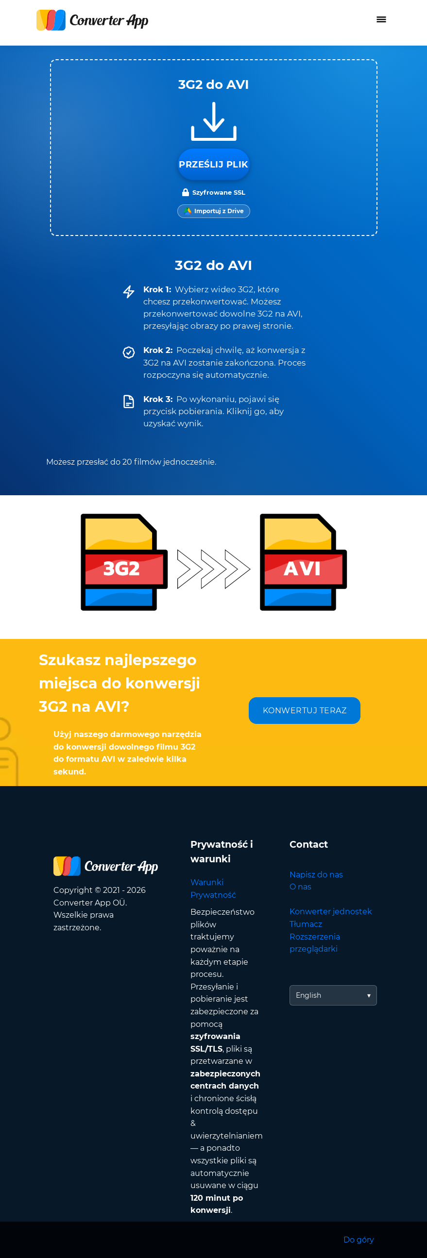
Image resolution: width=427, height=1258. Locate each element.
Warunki (206, 882)
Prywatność (213, 895)
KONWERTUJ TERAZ (305, 710)
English (308, 995)
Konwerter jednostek (331, 911)
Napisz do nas (316, 874)
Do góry (358, 1239)
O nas (300, 886)
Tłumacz (306, 924)
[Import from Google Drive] (213, 211)
